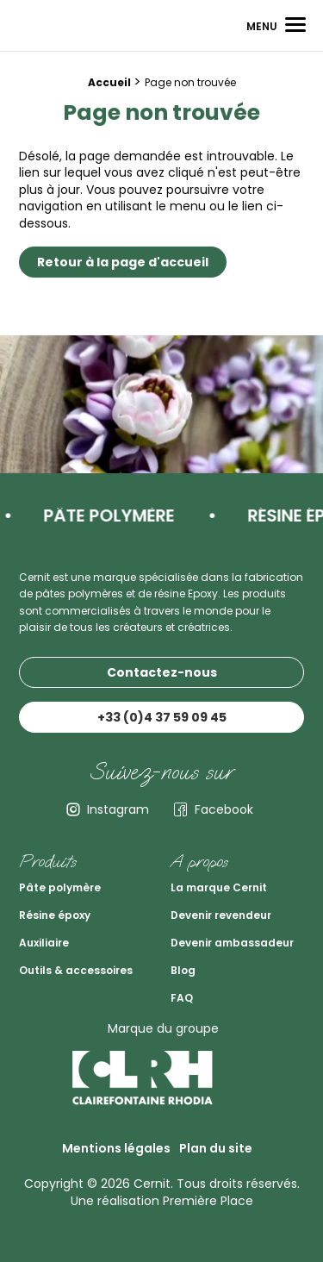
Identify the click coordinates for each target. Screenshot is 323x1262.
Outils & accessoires (76, 970)
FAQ (182, 997)
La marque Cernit (219, 887)
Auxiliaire (44, 942)
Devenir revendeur (221, 915)
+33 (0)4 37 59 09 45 (162, 717)
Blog (183, 970)
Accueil (109, 82)
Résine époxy (54, 915)
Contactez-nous (162, 672)
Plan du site (215, 1148)
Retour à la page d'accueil (122, 262)
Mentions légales (116, 1148)
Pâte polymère (60, 887)
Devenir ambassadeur (232, 942)
